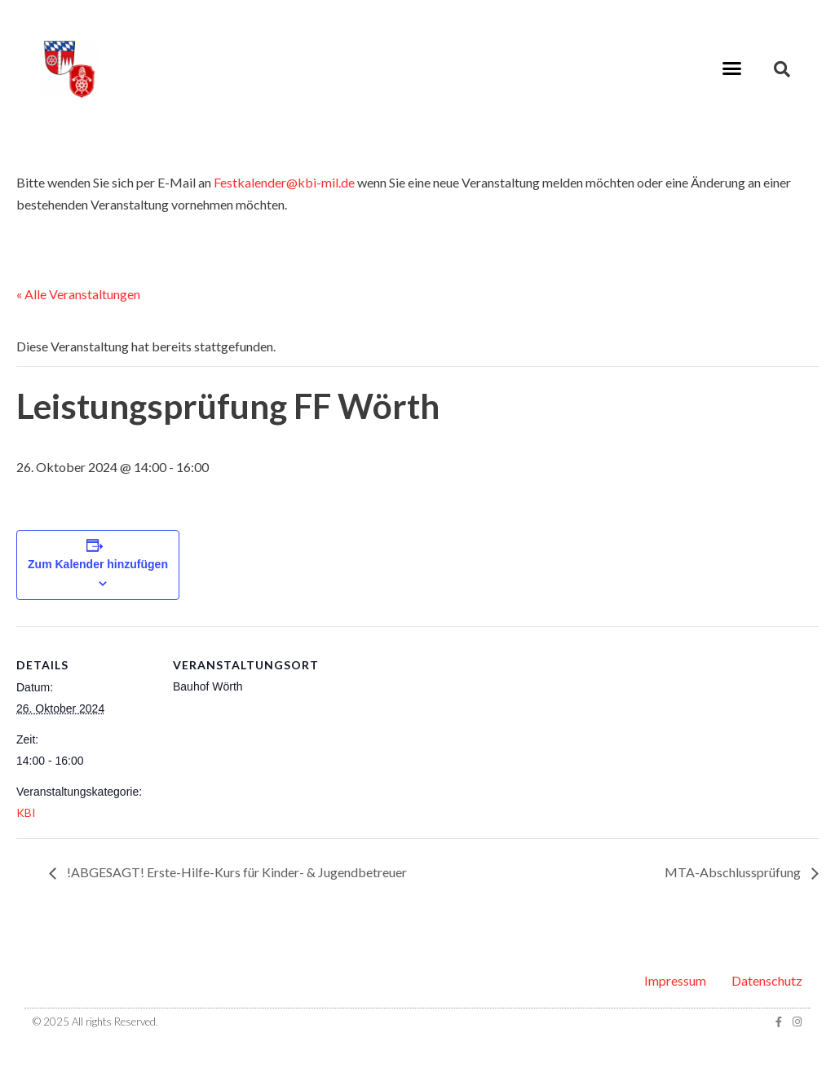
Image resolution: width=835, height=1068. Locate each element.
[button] (731, 68)
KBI (26, 812)
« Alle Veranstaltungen (78, 294)
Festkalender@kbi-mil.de (284, 182)
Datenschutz (766, 980)
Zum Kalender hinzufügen (98, 564)
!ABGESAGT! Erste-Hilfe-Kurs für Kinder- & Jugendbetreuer (235, 872)
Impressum (675, 980)
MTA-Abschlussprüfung (734, 872)
